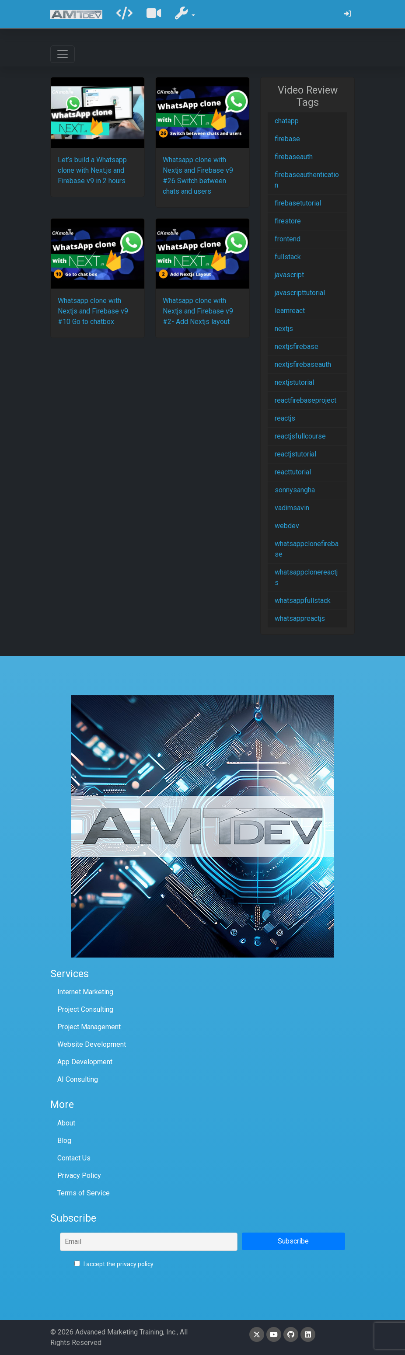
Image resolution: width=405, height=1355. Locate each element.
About (66, 1123)
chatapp (287, 121)
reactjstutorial (295, 454)
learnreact (290, 311)
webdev (287, 526)
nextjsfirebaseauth (303, 364)
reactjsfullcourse (300, 436)
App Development (84, 1062)
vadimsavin (292, 508)
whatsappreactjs (300, 618)
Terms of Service (83, 1193)
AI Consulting (77, 1079)
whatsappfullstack (303, 600)
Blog (64, 1140)
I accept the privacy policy (114, 1264)
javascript (289, 275)
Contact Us (74, 1158)
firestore (288, 221)
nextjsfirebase (296, 346)
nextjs (284, 328)
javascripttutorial (300, 293)
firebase (287, 139)
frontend (287, 239)
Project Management (89, 1027)
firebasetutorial (298, 203)
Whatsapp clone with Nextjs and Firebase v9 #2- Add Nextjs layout (198, 311)
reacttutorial (293, 472)
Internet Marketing (85, 992)
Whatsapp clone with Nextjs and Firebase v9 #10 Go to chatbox (93, 311)
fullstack (288, 257)
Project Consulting (85, 1009)
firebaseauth (294, 157)
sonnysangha (295, 490)
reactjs (285, 418)
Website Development (91, 1044)
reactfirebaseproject (305, 400)
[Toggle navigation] (62, 54)
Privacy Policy (79, 1175)
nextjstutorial (294, 382)
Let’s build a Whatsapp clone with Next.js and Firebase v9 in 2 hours (92, 170)
